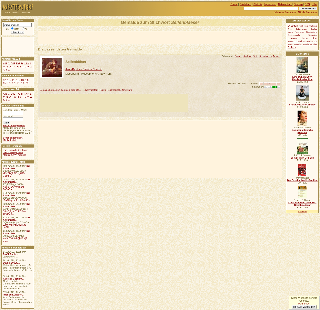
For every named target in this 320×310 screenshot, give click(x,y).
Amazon (302, 211)
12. (18, 80)
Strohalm (247, 56)
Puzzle (103, 90)
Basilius (314, 29)
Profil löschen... (11, 254)
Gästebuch (245, 4)
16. (9, 83)
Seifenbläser (76, 62)
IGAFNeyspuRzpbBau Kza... (17, 200)
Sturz (314, 38)
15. (5, 83)
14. (27, 80)
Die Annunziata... (16, 167)
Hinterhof (298, 44)
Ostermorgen (301, 29)
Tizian (304, 38)
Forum (234, 4)
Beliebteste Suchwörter (285, 12)
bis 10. (7, 80)
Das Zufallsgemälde (13, 152)
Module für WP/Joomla (14, 155)
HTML (17, 29)
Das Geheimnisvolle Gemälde (302, 180)
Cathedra (313, 26)
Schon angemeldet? (13, 138)
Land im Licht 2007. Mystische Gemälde (302, 78)
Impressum (270, 4)
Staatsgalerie (311, 32)
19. (23, 83)
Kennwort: (8, 116)
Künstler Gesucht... (13, 279)
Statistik (257, 4)
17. (14, 83)
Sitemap (298, 4)
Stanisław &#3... (11, 263)
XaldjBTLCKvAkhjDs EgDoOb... (13, 188)
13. (22, 80)
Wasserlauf (312, 35)
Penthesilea (308, 41)
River (290, 29)
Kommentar (91, 90)
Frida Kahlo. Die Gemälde (302, 104)
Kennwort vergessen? (14, 125)
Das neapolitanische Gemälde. (302, 131)
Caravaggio (292, 38)
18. (18, 83)
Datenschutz (285, 4)
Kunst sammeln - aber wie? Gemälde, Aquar (302, 203)
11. (13, 80)
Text (27, 29)
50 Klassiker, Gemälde (302, 158)
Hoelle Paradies (310, 44)
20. (27, 83)
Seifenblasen (265, 56)
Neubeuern (303, 26)
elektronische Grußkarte (120, 90)
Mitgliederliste (10, 140)
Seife (255, 56)
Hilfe (314, 4)
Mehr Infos (303, 303)
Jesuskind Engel (295, 41)
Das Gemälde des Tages (15, 150)
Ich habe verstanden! (304, 307)
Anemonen (299, 32)
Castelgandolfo (294, 35)
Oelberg (292, 47)
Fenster (276, 56)
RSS (307, 4)
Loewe (290, 32)
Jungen (238, 56)
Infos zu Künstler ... (13, 294)
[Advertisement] (86, 37)
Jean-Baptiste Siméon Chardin (84, 69)
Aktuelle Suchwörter (307, 12)
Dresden (293, 25)
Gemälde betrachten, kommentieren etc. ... (61, 90)
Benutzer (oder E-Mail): (15, 110)
